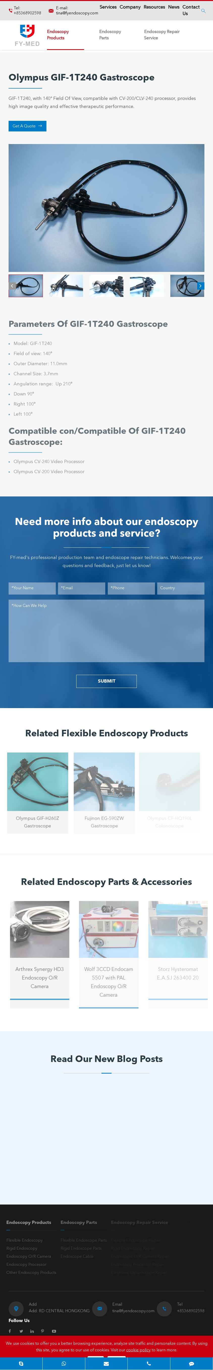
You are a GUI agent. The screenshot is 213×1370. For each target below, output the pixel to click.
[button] (12, 286)
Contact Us (191, 10)
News (173, 7)
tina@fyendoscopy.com (77, 13)
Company (130, 7)
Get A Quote (27, 126)
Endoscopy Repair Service (161, 35)
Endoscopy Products (58, 35)
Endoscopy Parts (110, 35)
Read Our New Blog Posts (106, 1059)
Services (108, 7)
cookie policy (138, 1350)
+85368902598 (27, 13)
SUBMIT (106, 681)
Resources (154, 7)
